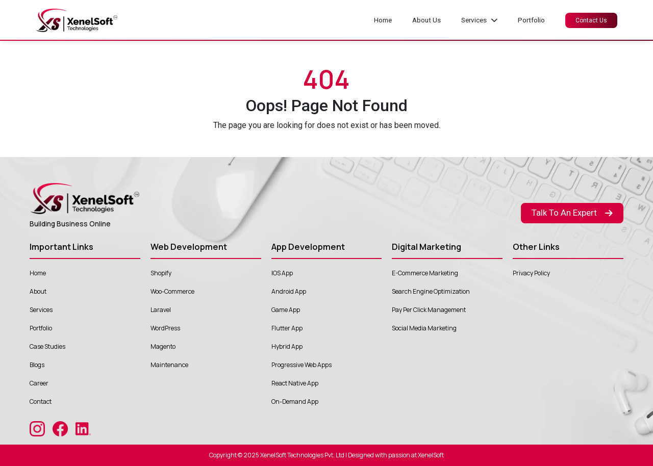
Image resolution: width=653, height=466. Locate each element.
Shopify (160, 273)
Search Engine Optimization (431, 291)
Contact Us (591, 20)
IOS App (282, 273)
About (38, 291)
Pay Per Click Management (429, 309)
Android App (288, 291)
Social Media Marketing (424, 328)
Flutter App (287, 328)
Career (39, 383)
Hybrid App (287, 346)
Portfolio (531, 20)
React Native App (294, 383)
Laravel (160, 309)
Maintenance (169, 364)
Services (41, 309)
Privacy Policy (531, 273)
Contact (41, 401)
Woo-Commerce (172, 291)
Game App (285, 309)
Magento (162, 346)
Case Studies (47, 346)
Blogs (37, 364)
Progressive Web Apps (301, 364)
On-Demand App (294, 401)
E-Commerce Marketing (425, 273)
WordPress (165, 328)
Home (383, 20)
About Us (426, 20)
